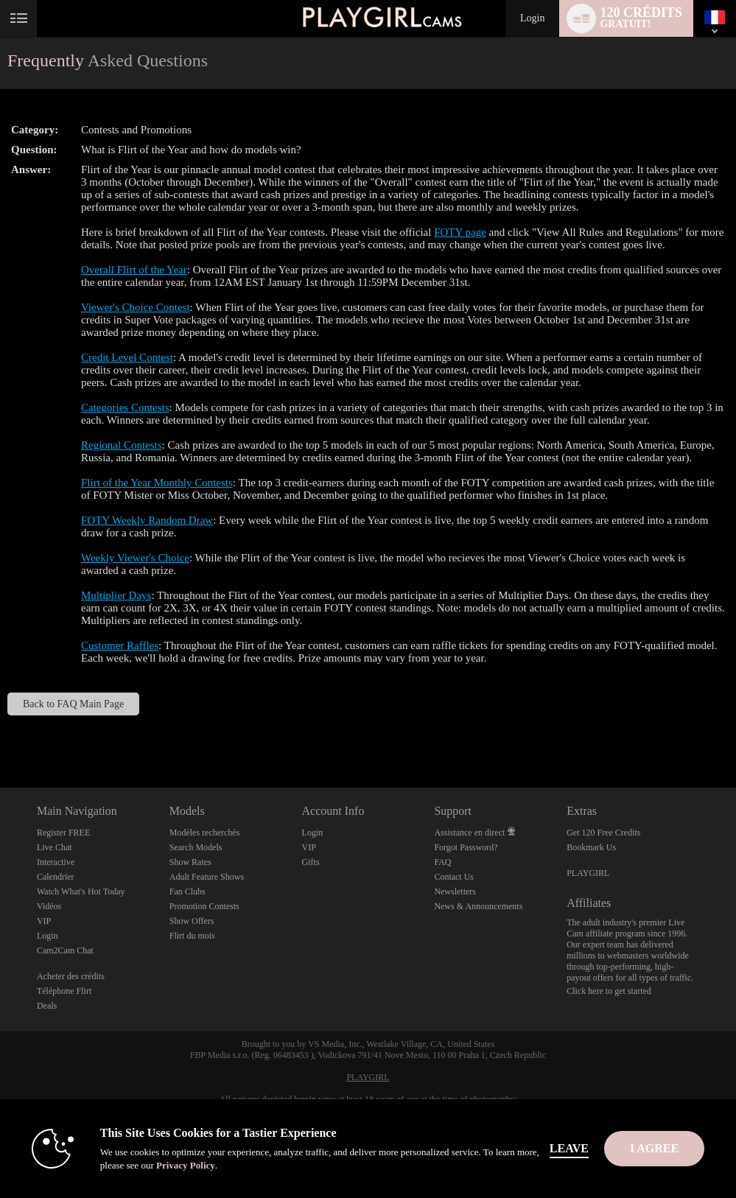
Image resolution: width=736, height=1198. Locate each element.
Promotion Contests (204, 906)
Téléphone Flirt (64, 991)
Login (532, 18)
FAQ (442, 862)
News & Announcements (478, 906)
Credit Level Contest (127, 357)
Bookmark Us (591, 847)
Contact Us (454, 877)
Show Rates (190, 862)
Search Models (195, 847)
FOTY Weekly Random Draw (147, 520)
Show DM (0, 732)
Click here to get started (609, 991)
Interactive (55, 862)
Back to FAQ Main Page (73, 704)
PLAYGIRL (588, 873)
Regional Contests (121, 445)
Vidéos (49, 906)
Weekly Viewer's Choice (135, 558)
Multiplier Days (116, 595)
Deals (47, 1006)
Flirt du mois (192, 936)
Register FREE (63, 832)
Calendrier (55, 877)
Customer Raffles (119, 645)
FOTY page (460, 232)
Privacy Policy (185, 1165)
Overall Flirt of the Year (134, 270)
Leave (569, 1148)
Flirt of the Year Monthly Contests (157, 482)
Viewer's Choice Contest (135, 307)
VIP (44, 921)
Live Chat (54, 847)
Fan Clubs (187, 891)
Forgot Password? (465, 847)
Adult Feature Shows (206, 877)
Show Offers (191, 921)
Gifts (311, 862)
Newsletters (455, 891)
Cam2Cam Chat (65, 950)
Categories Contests (125, 407)
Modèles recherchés (204, 832)
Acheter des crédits (71, 976)
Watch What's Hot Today (81, 891)
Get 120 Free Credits (603, 832)
